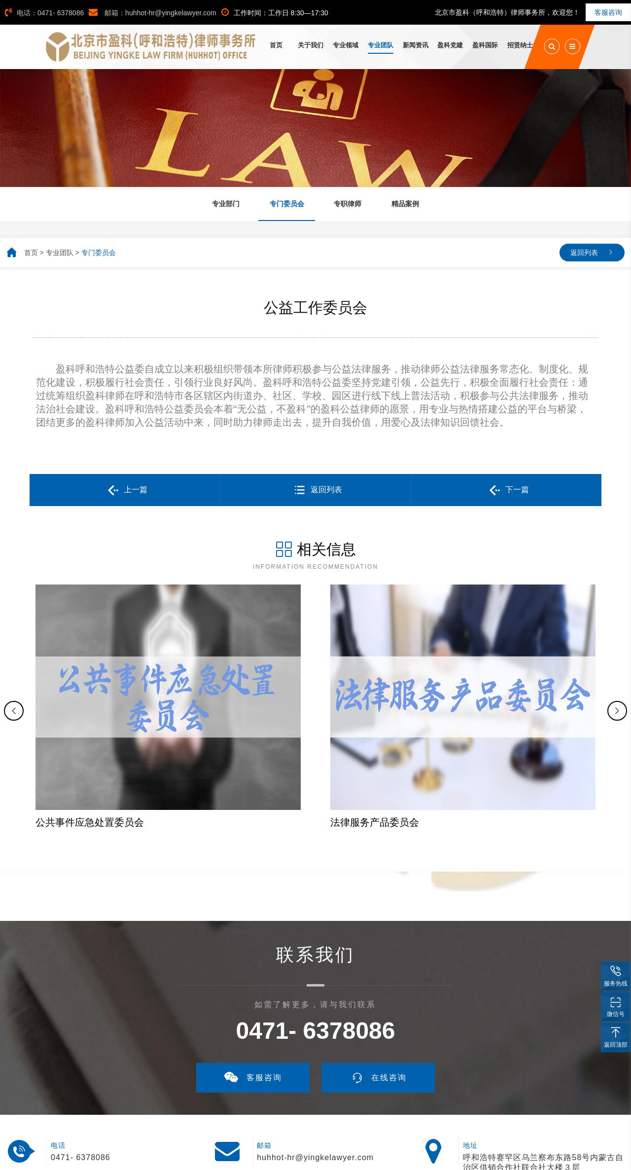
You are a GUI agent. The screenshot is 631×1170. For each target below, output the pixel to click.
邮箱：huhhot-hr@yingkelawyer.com (152, 13)
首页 (31, 252)
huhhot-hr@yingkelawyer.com (315, 1074)
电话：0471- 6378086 (44, 13)
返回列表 (584, 252)
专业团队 (59, 252)
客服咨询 (608, 12)
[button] (14, 669)
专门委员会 (98, 252)
